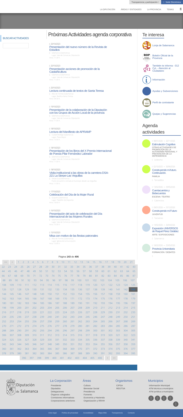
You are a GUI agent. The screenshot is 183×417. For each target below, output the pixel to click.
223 (57, 312)
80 (90, 275)
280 (80, 326)
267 (118, 321)
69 (22, 275)
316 (80, 335)
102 (95, 280)
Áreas (87, 380)
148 (34, 294)
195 (118, 303)
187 (57, 303)
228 (95, 312)
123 (118, 284)
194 (110, 303)
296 (65, 330)
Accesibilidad (88, 413)
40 (115, 266)
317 (87, 335)
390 (95, 353)
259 (57, 321)
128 (19, 289)
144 (4, 294)
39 (109, 266)
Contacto (131, 413)
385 (57, 353)
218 (19, 312)
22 (3, 266)
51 (46, 271)
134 (65, 289)
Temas (170, 9)
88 (4, 280)
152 (65, 294)
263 (87, 321)
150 (50, 294)
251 (133, 316)
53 (59, 271)
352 (80, 344)
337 (103, 339)
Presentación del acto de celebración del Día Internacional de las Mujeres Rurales (75, 215)
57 (84, 271)
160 (126, 294)
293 (42, 330)
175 (103, 298)
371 (87, 348)
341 (133, 339)
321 (118, 335)
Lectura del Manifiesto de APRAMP (70, 131)
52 (53, 271)
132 (50, 289)
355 (103, 344)
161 (133, 294)
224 (65, 312)
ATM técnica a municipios (161, 388)
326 (19, 339)
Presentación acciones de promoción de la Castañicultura (74, 70)
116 (65, 284)
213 (118, 307)
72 (40, 275)
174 (95, 298)
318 (95, 335)
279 (72, 326)
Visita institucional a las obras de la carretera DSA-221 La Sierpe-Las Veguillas (79, 174)
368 (65, 348)
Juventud (157, 214)
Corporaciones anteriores (63, 400)
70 (28, 275)
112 (34, 284)
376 (126, 348)
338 (110, 339)
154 (80, 294)
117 (72, 284)
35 (84, 266)
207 (72, 307)
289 (12, 330)
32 (65, 266)
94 (41, 280)
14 (87, 262)
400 (54, 358)
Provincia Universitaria (163, 248)
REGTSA (120, 388)
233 (133, 312)
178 (126, 298)
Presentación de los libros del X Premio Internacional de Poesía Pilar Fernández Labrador (80, 152)
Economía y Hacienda (94, 397)
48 (28, 271)
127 (12, 289)
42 (127, 266)
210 (95, 307)
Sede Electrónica (173, 2)
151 (57, 294)
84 (115, 275)
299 (87, 330)
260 (65, 321)
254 (19, 321)
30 (53, 266)
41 (121, 266)
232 (126, 312)
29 (46, 266)
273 (27, 326)
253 (12, 321)
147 (27, 294)
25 (22, 266)
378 (4, 353)
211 (103, 307)
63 (121, 271)
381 (27, 353)
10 (62, 262)
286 (126, 326)
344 (19, 344)
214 (126, 307)
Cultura (87, 385)
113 (42, 284)
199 (12, 307)
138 (95, 289)
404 (85, 358)
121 (103, 284)
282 (95, 326)
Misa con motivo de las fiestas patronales (73, 235)
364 (34, 348)
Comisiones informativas (62, 397)
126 (4, 289)
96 (53, 280)
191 (87, 303)
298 (80, 330)
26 (28, 266)
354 (95, 344)
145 (12, 294)
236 (19, 316)
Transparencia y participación (145, 2)
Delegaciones (57, 391)
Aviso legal (52, 413)
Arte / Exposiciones (163, 235)
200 (19, 307)
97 (60, 280)
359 (133, 344)
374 (110, 348)
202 (34, 307)
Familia (156, 176)
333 (72, 339)
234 (4, 316)
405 (92, 358)
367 (57, 348)
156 (95, 294)
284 (110, 326)
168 (50, 298)
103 (102, 280)
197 (133, 303)
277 (57, 326)
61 (109, 271)
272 (19, 326)
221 (42, 312)
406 (100, 358)
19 (119, 262)
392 (110, 353)
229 (103, 312)
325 (12, 339)
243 (72, 316)
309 (27, 335)
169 (57, 298)
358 (126, 344)
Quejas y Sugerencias (164, 114)
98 (66, 280)
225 (72, 312)
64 (127, 271)
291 (27, 330)
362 (19, 348)
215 (133, 307)
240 (50, 316)
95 (47, 280)
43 (134, 266)
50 (40, 271)
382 (34, 353)
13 (81, 262)
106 (125, 280)
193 (103, 303)
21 (131, 262)
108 (4, 284)
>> (114, 358)
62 (115, 271)
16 (100, 262)
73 (46, 275)
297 (72, 330)
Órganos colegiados (60, 394)
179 (133, 298)
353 (87, 344)
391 (103, 353)
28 (40, 266)
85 (121, 275)
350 (65, 344)
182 (19, 303)
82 (103, 275)
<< (5, 262)
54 (65, 271)
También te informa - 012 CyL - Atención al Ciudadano (165, 68)
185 (42, 303)
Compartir (3, 367)
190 (80, 303)
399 (47, 358)
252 (4, 321)
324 (4, 339)
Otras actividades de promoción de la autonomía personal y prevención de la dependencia (164, 151)
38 (103, 266)
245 (87, 316)
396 (24, 358)
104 (110, 280)
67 (9, 275)
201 (27, 307)
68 (15, 275)
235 (12, 316)
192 (95, 303)
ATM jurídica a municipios (161, 391)
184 (34, 303)
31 (59, 266)
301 (103, 330)
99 (72, 280)
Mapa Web (102, 413)
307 (12, 335)
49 (34, 271)
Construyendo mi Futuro (164, 210)
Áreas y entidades (131, 9)
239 (42, 316)
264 (95, 321)
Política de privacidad (70, 413)
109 (12, 284)
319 (103, 335)
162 (4, 298)
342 (4, 344)
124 (126, 284)
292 (34, 330)
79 (84, 275)
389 (87, 353)
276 (50, 326)
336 (95, 339)
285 (118, 326)
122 (110, 284)
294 (50, 330)
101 (87, 280)
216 (4, 312)
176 (110, 298)
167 (42, 298)
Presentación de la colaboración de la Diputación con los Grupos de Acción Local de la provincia (78, 111)
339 (118, 339)
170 (65, 298)
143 (133, 289)
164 (19, 298)
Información (158, 79)
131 (42, 289)
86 (127, 275)
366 (50, 348)
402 (69, 358)
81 (96, 275)
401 (62, 358)
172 (80, 298)
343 (12, 344)
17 (106, 262)
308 (19, 335)
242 (65, 316)
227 (87, 312)
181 (12, 303)
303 (118, 330)
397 (32, 358)
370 (80, 348)
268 (126, 321)
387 (72, 353)
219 (27, 312)
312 (50, 335)
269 (133, 321)
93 (35, 280)
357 (118, 344)
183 (27, 303)
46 (15, 271)
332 (65, 339)
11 (69, 262)
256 (34, 321)
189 (72, 303)
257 (42, 321)
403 (77, 358)
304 (126, 330)
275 (42, 326)
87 (134, 275)
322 (126, 335)
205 (57, 307)
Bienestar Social (91, 388)
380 (19, 353)
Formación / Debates (163, 252)
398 (39, 358)
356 (110, 344)
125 (133, 284)
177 (118, 298)
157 (103, 294)
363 (27, 348)
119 (87, 284)
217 (12, 312)
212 (110, 307)
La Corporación (60, 380)
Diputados (56, 388)
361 (12, 348)
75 (59, 275)
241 (57, 316)
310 (34, 335)
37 (96, 266)
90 (16, 280)
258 (50, 321)
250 (126, 316)
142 (126, 289)
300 (95, 330)
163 (12, 298)
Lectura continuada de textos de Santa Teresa (76, 90)
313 (57, 335)
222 (50, 312)
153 (72, 294)
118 (80, 284)
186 (50, 303)
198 (4, 307)
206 (65, 307)
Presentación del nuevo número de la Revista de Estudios (78, 48)
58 (90, 271)
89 (10, 280)
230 (110, 312)
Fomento (88, 394)
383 (42, 353)
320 (110, 335)
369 (72, 348)
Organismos (124, 380)
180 (4, 303)
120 (95, 284)
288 (4, 330)
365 (42, 348)
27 (34, 266)
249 (118, 316)
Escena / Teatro (161, 197)
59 (96, 271)
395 (133, 353)
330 (50, 339)
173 (87, 298)
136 (80, 289)
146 (19, 294)
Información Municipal (159, 385)
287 (133, 326)
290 (19, 330)
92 (29, 280)
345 (27, 344)
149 (42, 294)
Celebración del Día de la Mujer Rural (71, 194)
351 (72, 344)
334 (80, 339)
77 (71, 275)
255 (27, 321)
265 (103, 321)
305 (133, 330)
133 (57, 289)
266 (110, 321)
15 (94, 262)
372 (95, 348)
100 (79, 280)
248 (110, 316)
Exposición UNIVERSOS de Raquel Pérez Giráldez (165, 230)
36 (90, 266)
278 (65, 326)
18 (112, 262)
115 (57, 284)
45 (9, 271)
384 (50, 353)
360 (4, 348)
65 (134, 271)
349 (57, 344)
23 (9, 266)
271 (12, 326)
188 (65, 303)
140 (110, 289)
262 (80, 321)
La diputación (107, 9)
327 (27, 339)
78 (78, 275)
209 (87, 307)
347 (42, 344)
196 (126, 303)
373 (103, 348)
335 (87, 339)
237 (27, 316)
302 (110, 330)
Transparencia (117, 413)
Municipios (155, 380)
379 (12, 353)
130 (34, 289)
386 (65, 353)
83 (109, 275)
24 (15, 266)
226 (80, 312)
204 (50, 307)
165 (27, 298)
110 (19, 284)
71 (34, 275)
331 (57, 339)
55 (71, 271)
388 (80, 353)
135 (72, 289)
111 (27, 284)
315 (72, 335)
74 (53, 275)
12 (75, 262)
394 (126, 353)
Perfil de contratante (163, 102)
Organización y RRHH (94, 400)
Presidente (56, 385)
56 (78, 271)
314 (65, 335)
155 (87, 294)
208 (80, 307)
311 (42, 335)
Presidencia (89, 391)
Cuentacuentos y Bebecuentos (161, 192)
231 (118, 312)
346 (34, 344)
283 (103, 326)
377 (133, 348)
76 (65, 275)
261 (72, 321)
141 (118, 289)
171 (72, 298)
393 (118, 353)
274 (34, 326)
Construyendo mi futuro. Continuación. (164, 171)
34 (78, 266)
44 (3, 271)
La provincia (154, 9)
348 (50, 344)
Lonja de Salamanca (163, 45)
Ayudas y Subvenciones (165, 91)
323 (133, 335)
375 (118, 348)
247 (103, 316)
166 (34, 298)
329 (42, 339)
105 (117, 280)
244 (80, 316)
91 (22, 280)
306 (4, 335)
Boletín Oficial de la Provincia (162, 56)
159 (118, 294)
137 (87, 289)
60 (103, 271)
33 (71, 266)
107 (133, 280)
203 (42, 307)
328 (34, 339)
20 (125, 262)
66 (3, 275)
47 (22, 271)
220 (34, 312)
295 (57, 330)
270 (4, 326)
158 (110, 294)
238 (34, 316)
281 (87, 326)
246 (95, 316)
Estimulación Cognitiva (163, 144)
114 (50, 284)
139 (103, 289)
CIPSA (119, 385)
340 (126, 339)
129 (27, 289)
